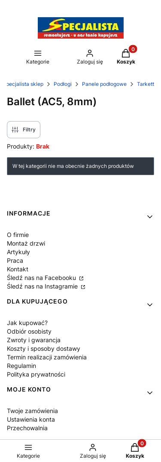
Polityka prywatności (36, 374)
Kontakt (17, 269)
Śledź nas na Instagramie (43, 286)
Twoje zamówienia (32, 410)
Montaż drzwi (26, 243)
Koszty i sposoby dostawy (43, 348)
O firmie (18, 234)
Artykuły (18, 251)
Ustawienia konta (31, 419)
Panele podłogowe (104, 84)
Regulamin (21, 365)
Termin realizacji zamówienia (47, 357)
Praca (15, 260)
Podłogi (63, 84)
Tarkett (145, 84)
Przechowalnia (27, 428)
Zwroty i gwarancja (34, 339)
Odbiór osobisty (29, 331)
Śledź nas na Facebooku (42, 277)
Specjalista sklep (23, 84)
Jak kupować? (27, 322)
